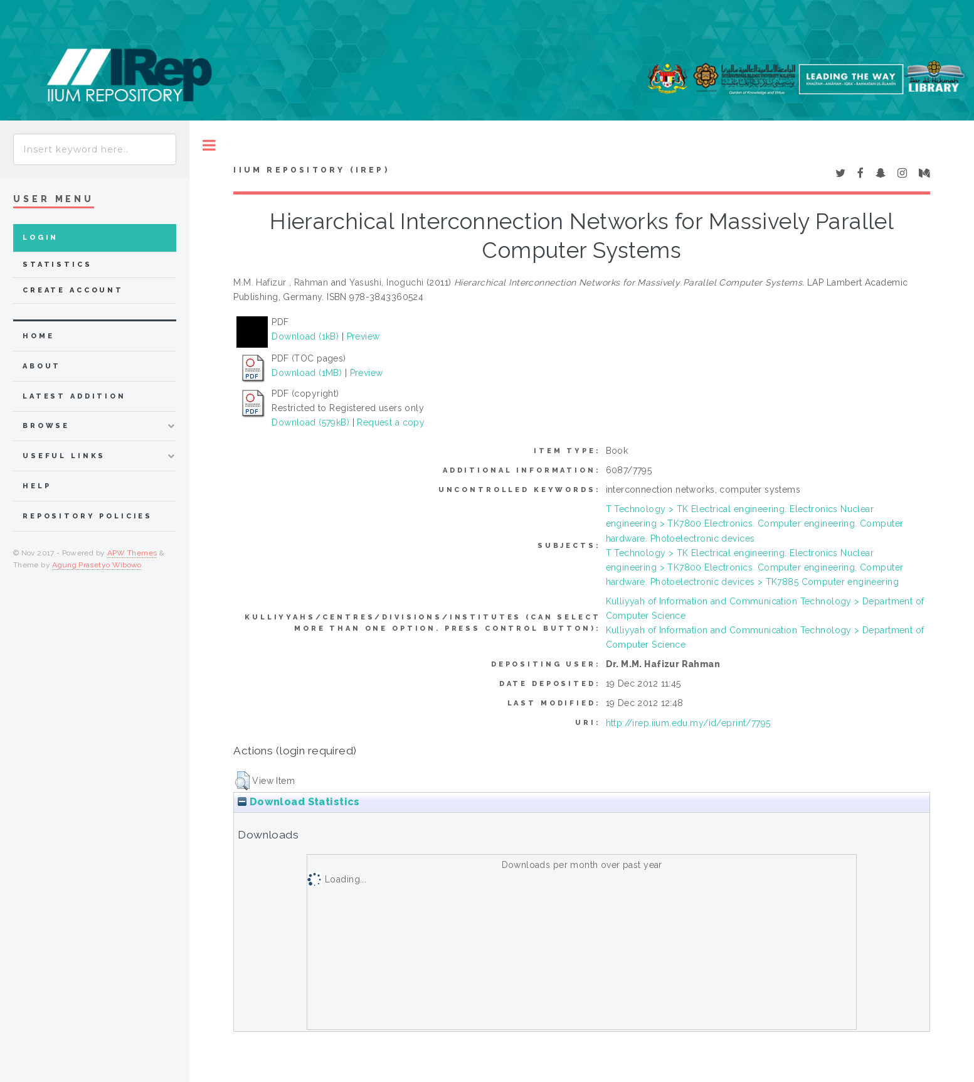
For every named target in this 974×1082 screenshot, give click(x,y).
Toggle (209, 145)
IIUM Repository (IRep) (311, 170)
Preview (363, 336)
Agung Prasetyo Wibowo (97, 564)
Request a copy (391, 422)
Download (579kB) (310, 422)
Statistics (57, 264)
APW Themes (132, 553)
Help (37, 486)
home (38, 336)
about (42, 366)
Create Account (73, 290)
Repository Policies (87, 516)
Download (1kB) (305, 336)
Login (40, 237)
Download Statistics (298, 802)
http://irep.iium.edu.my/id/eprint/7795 (688, 723)
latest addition (74, 396)
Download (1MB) (307, 373)
